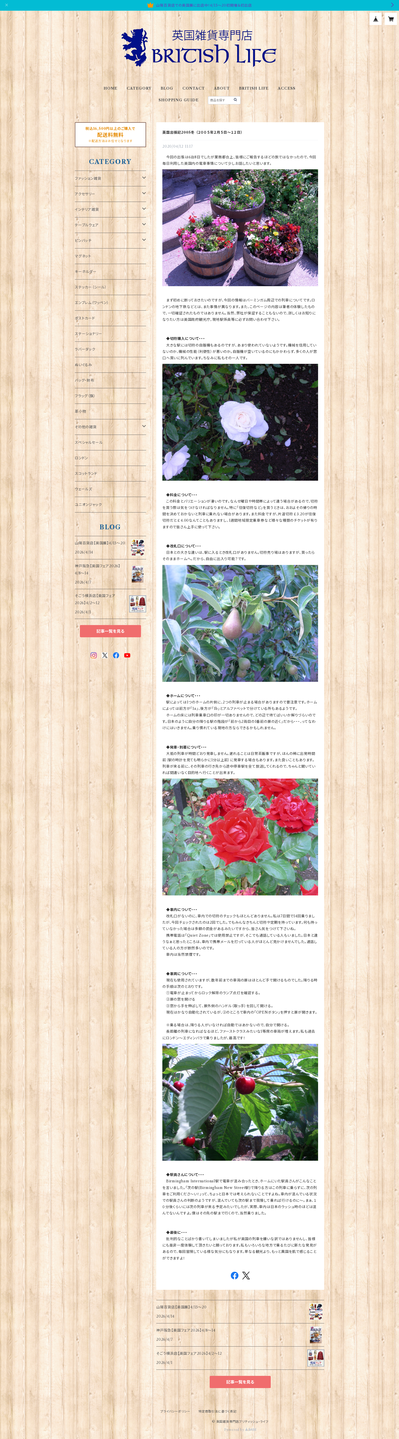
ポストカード (85, 318)
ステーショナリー (88, 333)
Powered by (240, 1430)
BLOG (167, 88)
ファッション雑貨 (88, 178)
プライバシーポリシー (175, 1411)
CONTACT (193, 88)
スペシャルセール (89, 442)
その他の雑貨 (86, 427)
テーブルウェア (87, 225)
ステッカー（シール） (91, 287)
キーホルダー (86, 271)
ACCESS (286, 88)
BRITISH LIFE (254, 88)
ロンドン (81, 458)
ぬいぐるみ (83, 365)
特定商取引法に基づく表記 (217, 1411)
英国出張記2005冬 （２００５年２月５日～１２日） (202, 132)
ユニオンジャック (88, 504)
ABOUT (222, 88)
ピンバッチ (83, 240)
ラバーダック (85, 349)
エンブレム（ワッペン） (92, 302)
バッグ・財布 (84, 380)
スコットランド (86, 473)
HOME (111, 88)
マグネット (83, 256)
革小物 (80, 411)
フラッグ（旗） (85, 396)
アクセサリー (85, 194)
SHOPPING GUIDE (178, 100)
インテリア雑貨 (87, 209)
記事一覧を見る (240, 1382)
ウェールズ (83, 489)
